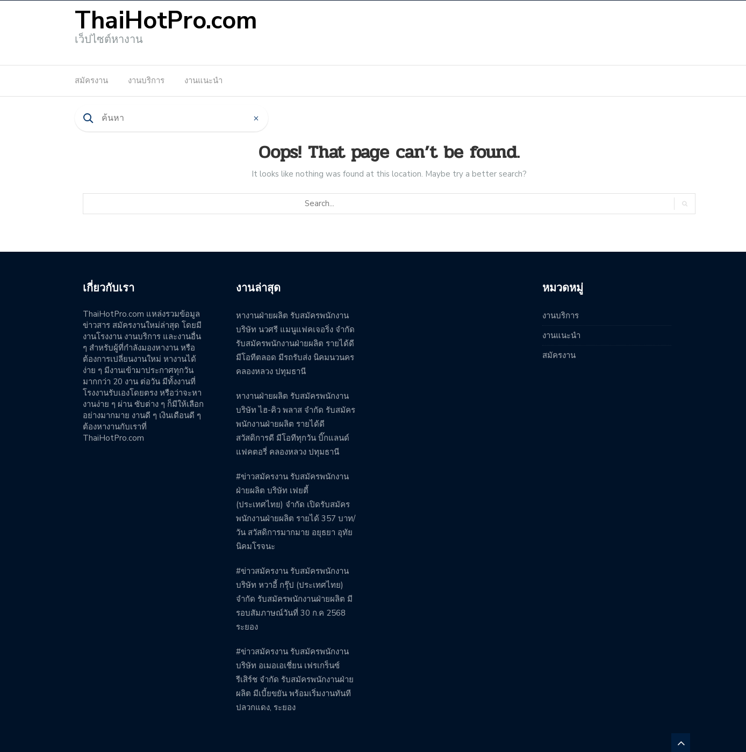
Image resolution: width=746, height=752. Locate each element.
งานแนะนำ (203, 80)
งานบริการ (146, 80)
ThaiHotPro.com (166, 20)
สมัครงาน (91, 80)
